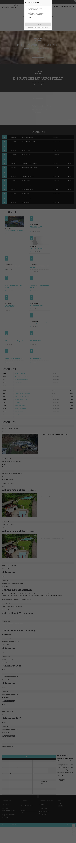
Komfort (37, 13)
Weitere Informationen (44, 27)
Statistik (37, 19)
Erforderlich (37, 8)
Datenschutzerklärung (32, 27)
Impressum (38, 27)
